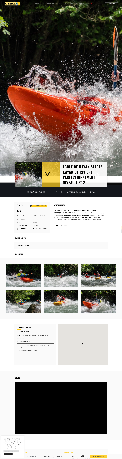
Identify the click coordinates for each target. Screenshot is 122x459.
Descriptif (32, 456)
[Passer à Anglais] (91, 4)
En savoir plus (61, 225)
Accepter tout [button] (8, 453)
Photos (47, 456)
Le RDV (59, 456)
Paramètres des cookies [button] (11, 451)
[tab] (61, 245)
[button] (38, 3)
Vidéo (72, 456)
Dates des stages (23, 245)
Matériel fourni (69, 453)
